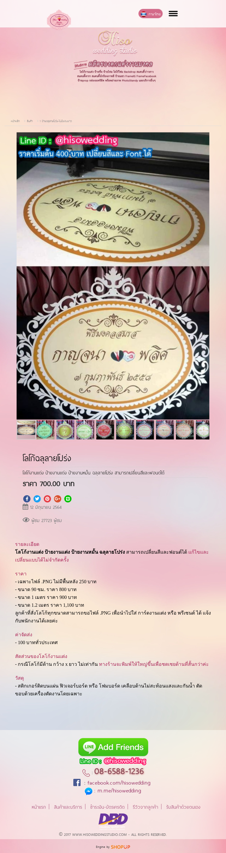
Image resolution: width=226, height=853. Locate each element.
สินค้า (30, 120)
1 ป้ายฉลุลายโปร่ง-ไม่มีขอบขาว (56, 120)
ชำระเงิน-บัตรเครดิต (107, 806)
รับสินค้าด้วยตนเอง (183, 806)
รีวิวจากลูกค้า (145, 806)
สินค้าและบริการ (68, 806)
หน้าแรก (39, 806)
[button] (204, 137)
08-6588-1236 (119, 770)
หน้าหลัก (15, 120)
